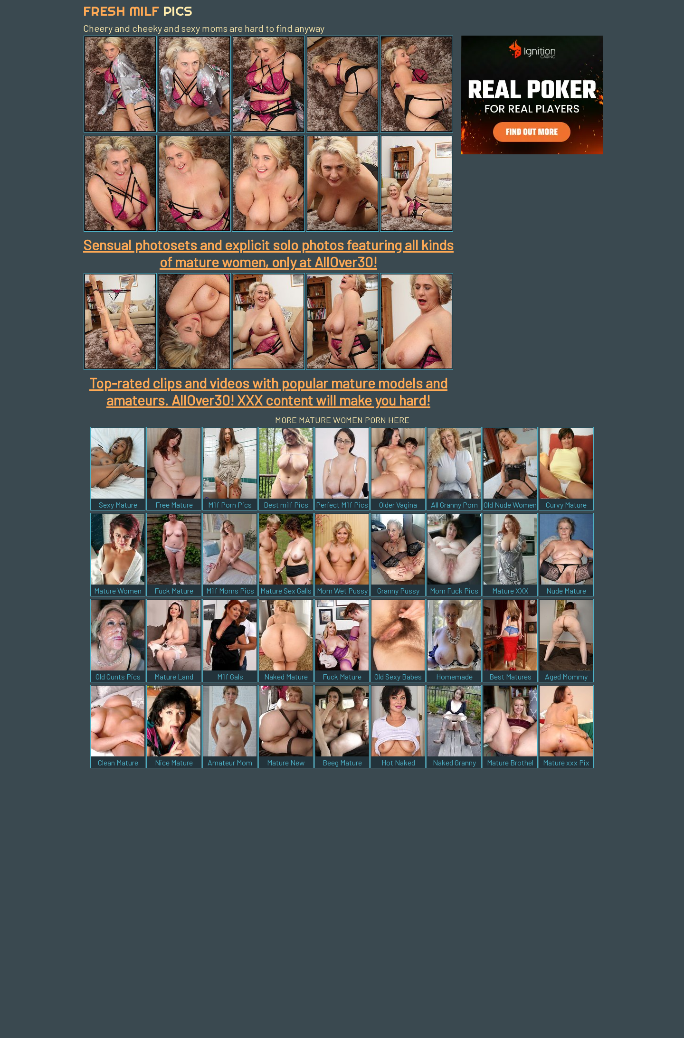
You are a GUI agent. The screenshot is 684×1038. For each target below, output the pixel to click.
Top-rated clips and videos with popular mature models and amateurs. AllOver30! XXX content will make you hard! (268, 391)
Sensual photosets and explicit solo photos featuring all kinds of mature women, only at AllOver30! (268, 253)
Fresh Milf (137, 10)
